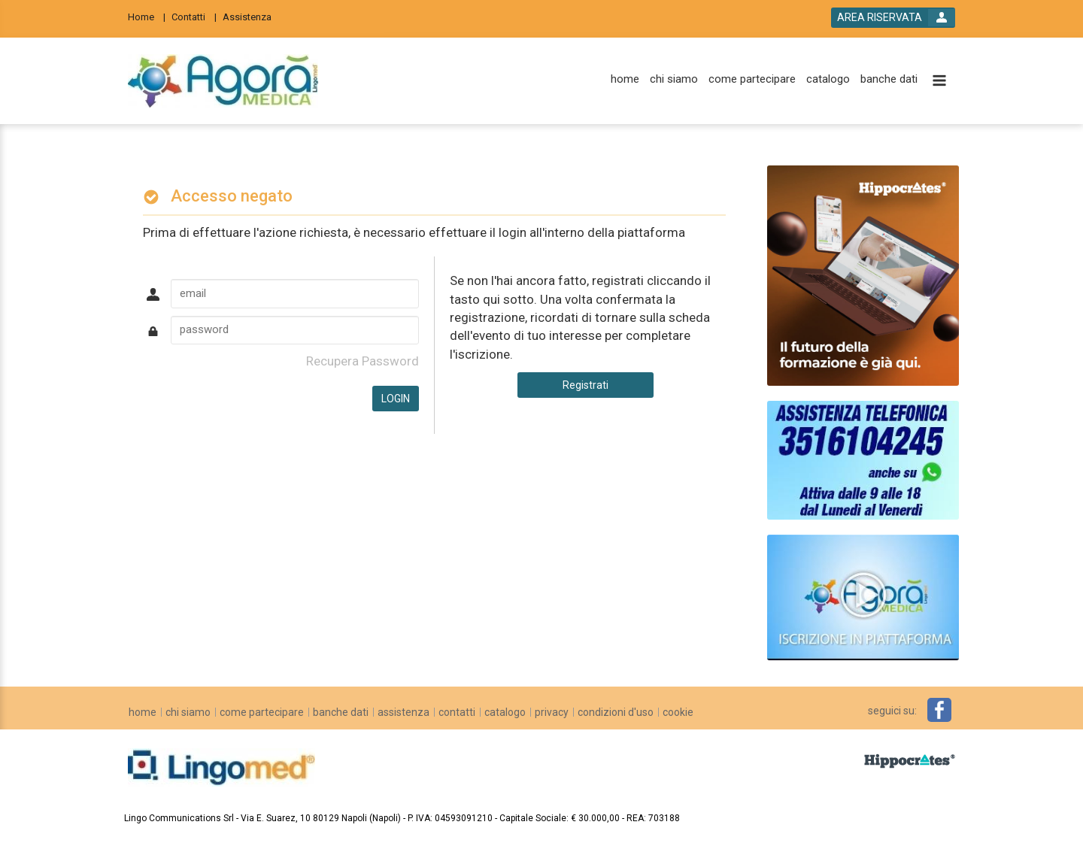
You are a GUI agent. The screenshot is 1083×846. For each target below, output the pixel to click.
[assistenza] (403, 712)
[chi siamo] (674, 79)
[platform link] (223, 81)
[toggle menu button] (939, 81)
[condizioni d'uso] (616, 712)
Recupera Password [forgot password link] (362, 360)
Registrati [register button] (585, 385)
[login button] (893, 18)
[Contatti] (194, 16)
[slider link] (863, 596)
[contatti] (456, 712)
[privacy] (552, 712)
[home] (625, 79)
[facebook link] (939, 710)
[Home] (146, 16)
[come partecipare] (752, 79)
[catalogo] (828, 79)
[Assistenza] (252, 16)
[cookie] (678, 712)
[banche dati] (889, 79)
